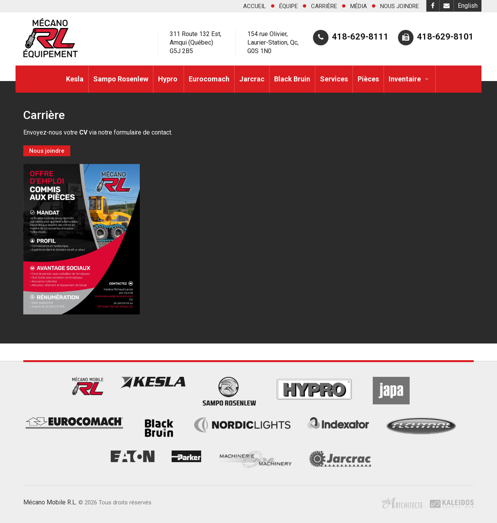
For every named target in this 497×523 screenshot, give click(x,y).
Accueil (254, 6)
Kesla (74, 79)
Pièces (368, 79)
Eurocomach (209, 79)
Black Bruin (292, 79)
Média (358, 6)
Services (334, 79)
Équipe (288, 6)
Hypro (168, 79)
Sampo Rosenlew (120, 79)
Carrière (324, 6)
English (468, 5)
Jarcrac (251, 79)
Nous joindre (399, 6)
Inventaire (405, 79)
